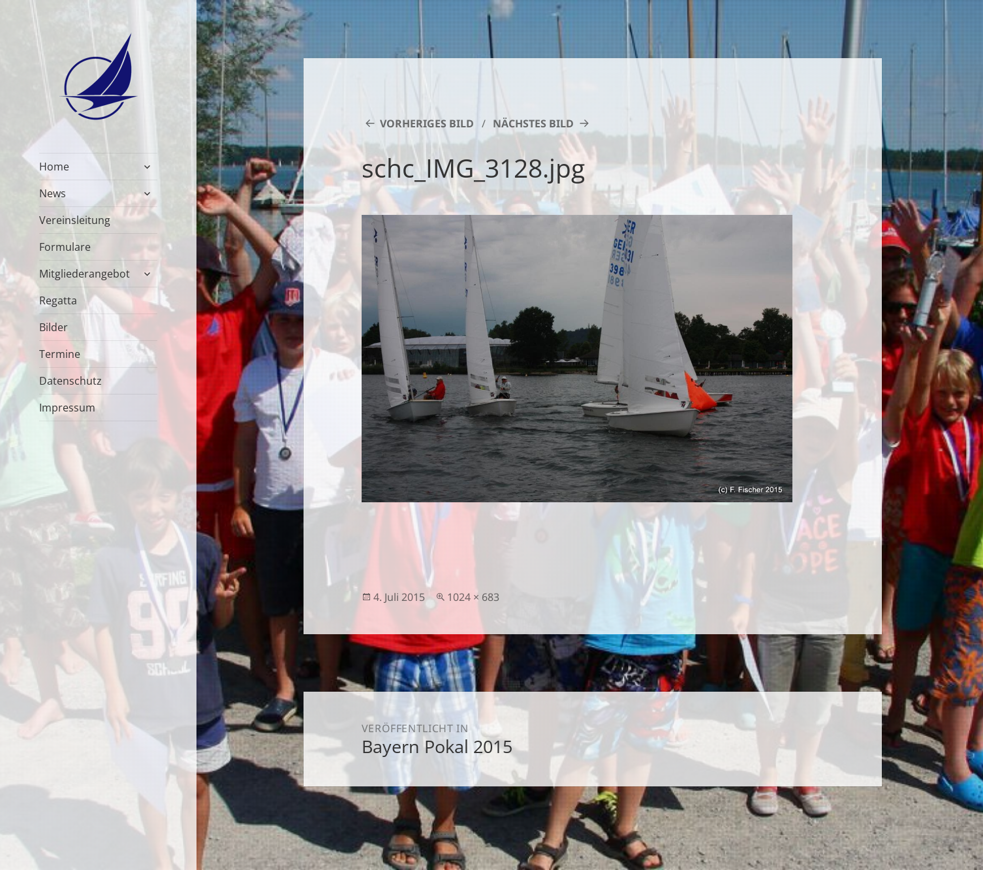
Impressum (67, 407)
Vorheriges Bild (427, 123)
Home (54, 166)
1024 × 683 (473, 597)
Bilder (53, 327)
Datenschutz (70, 381)
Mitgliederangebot (84, 273)
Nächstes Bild (533, 123)
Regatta (58, 300)
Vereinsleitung (74, 220)
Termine (59, 354)
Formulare (65, 247)
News (52, 193)
